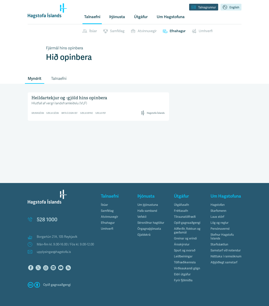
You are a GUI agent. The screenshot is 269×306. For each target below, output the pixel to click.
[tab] (116, 205)
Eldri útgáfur (182, 274)
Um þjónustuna (147, 205)
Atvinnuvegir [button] (109, 217)
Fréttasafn (181, 211)
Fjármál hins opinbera (64, 48)
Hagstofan (218, 205)
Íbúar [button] (104, 205)
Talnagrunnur (203, 7)
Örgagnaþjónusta (149, 229)
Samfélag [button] (107, 211)
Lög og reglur (220, 223)
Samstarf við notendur (226, 250)
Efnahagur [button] (108, 223)
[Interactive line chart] (98, 105)
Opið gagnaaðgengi (187, 223)
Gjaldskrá (144, 235)
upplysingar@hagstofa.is (54, 252)
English (231, 7)
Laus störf (217, 217)
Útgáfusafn (181, 205)
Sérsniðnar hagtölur (150, 223)
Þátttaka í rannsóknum (226, 256)
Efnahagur (174, 31)
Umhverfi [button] (107, 229)
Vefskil (141, 217)
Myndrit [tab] (34, 78)
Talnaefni (92, 16)
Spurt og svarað (184, 250)
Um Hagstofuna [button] (171, 16)
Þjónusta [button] (117, 16)
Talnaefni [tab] (59, 78)
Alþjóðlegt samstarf (224, 262)
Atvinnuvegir (144, 31)
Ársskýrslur (182, 244)
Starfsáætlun (219, 244)
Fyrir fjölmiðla (183, 280)
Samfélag (113, 31)
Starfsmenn (218, 211)
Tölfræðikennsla (185, 262)
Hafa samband (147, 211)
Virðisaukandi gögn (187, 268)
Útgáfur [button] (141, 16)
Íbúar (89, 31)
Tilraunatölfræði (185, 217)
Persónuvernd (220, 229)
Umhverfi (202, 31)
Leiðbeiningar (183, 256)
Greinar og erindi (185, 238)
